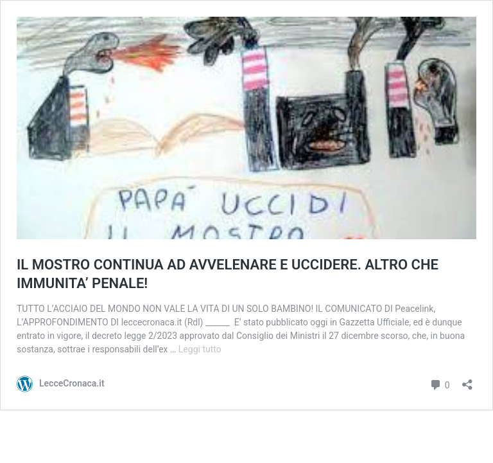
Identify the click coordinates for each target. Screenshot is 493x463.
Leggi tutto (199, 349)
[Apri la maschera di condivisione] (467, 380)
